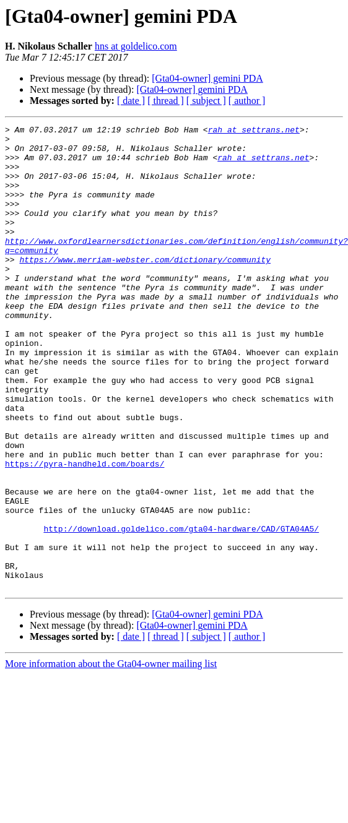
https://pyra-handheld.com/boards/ (84, 532)
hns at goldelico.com (136, 46)
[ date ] (131, 100)
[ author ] (247, 100)
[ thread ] (165, 100)
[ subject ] (206, 100)
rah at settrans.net (254, 131)
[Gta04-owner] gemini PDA (207, 78)
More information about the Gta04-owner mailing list (111, 745)
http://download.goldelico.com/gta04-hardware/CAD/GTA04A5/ (181, 599)
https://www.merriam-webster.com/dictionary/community (145, 287)
